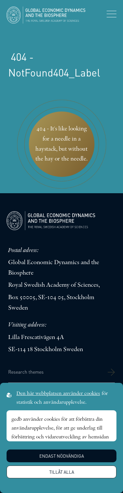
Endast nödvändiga (61, 456)
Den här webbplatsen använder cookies (58, 393)
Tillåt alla (61, 472)
